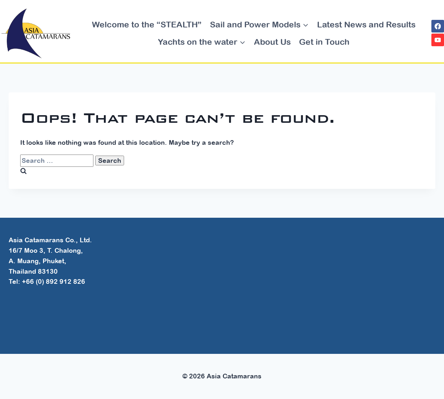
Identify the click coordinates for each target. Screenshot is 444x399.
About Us (272, 42)
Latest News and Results (366, 24)
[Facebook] (437, 26)
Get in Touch (324, 42)
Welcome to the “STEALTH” (147, 24)
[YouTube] (437, 40)
